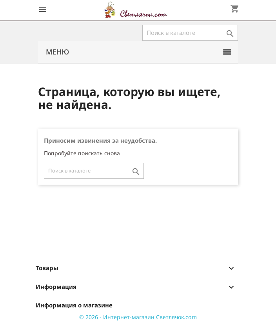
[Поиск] (190, 33)
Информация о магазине (74, 305)
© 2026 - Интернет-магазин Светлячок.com (138, 317)
